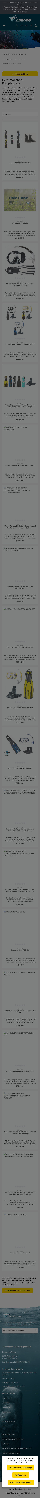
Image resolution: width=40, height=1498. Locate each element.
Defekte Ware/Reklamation (13, 1439)
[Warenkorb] (36, 25)
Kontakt (5, 1444)
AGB (3, 1417)
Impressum (6, 1412)
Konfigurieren (20, 1475)
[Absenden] (36, 1330)
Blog (4, 1426)
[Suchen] (22, 25)
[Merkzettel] (26, 25)
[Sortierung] (20, 114)
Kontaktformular (21, 1362)
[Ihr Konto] (31, 25)
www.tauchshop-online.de (13, 1386)
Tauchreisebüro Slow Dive (17, 1291)
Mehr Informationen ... (20, 1462)
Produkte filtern (20, 74)
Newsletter (7, 1398)
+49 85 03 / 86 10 (8, 1379)
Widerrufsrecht (9, 1421)
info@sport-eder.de (10, 1383)
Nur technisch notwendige (20, 1468)
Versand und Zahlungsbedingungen (16, 1448)
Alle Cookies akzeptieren (20, 1482)
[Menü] (4, 25)
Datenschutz (7, 1407)
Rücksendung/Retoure (11, 1453)
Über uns (5, 1403)
